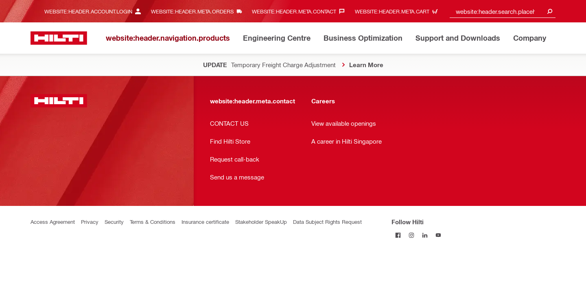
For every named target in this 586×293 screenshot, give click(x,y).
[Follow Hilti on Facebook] (398, 235)
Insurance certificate (205, 222)
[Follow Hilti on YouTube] (438, 235)
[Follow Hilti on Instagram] (411, 235)
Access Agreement (53, 222)
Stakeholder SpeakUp (261, 222)
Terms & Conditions (152, 222)
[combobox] (502, 11)
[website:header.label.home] (59, 38)
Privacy (89, 222)
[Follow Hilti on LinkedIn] (425, 235)
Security (114, 222)
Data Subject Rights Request (327, 222)
